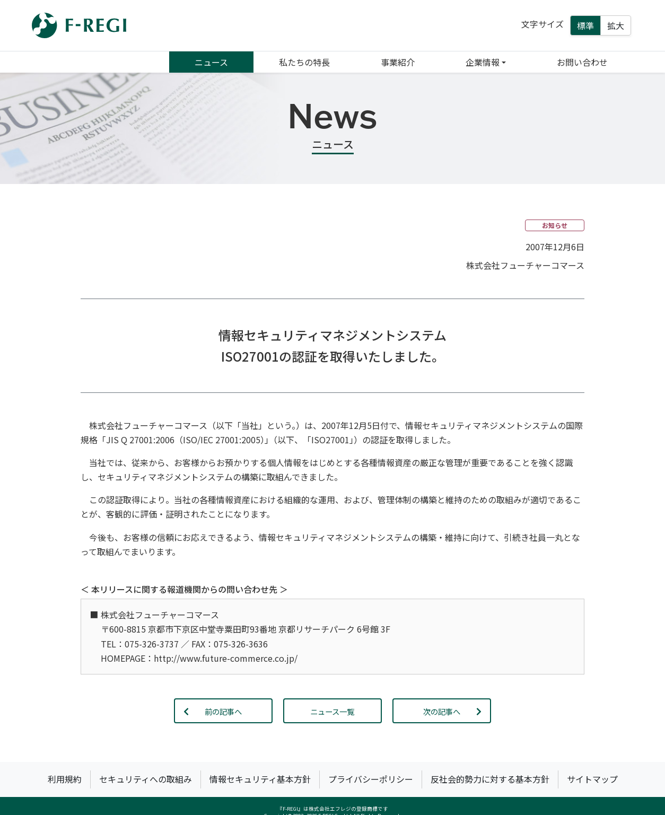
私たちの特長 (304, 62)
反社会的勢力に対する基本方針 (490, 779)
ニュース (211, 62)
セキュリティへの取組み (145, 779)
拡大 (615, 25)
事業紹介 (398, 62)
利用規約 (65, 779)
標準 (585, 25)
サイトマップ (592, 779)
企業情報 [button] (483, 62)
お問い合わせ (582, 62)
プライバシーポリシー (370, 779)
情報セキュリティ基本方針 (260, 779)
